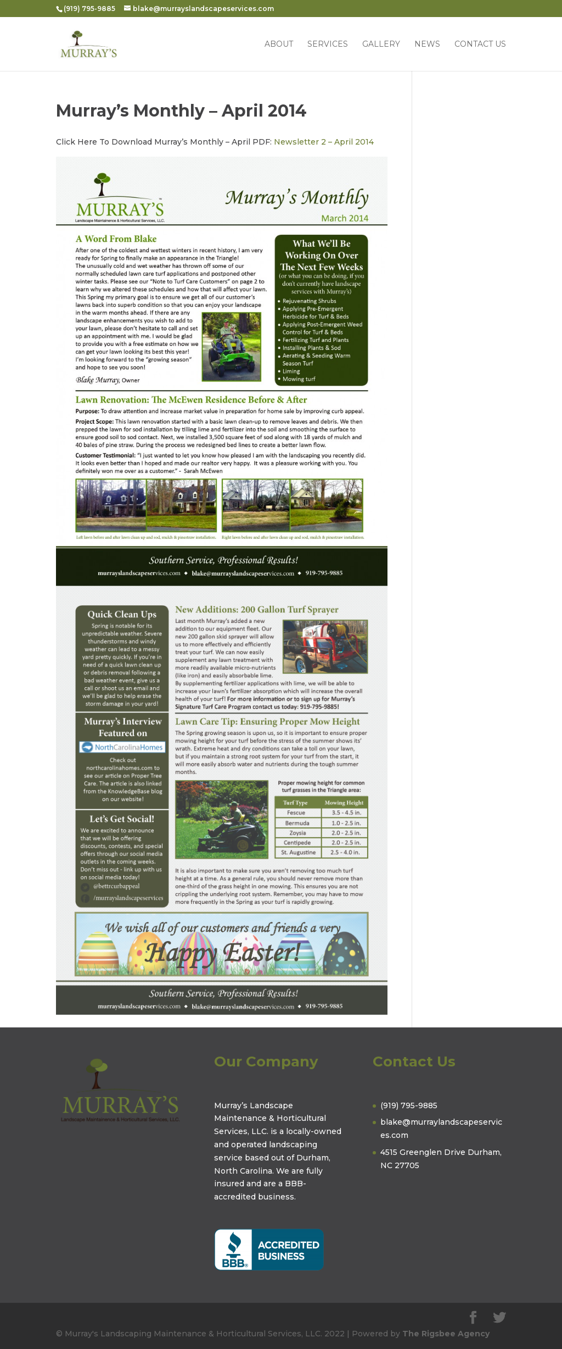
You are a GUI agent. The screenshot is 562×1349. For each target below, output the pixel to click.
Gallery (381, 44)
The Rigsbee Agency (446, 1334)
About (279, 44)
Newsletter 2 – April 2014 (324, 142)
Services (327, 44)
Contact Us (480, 44)
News (427, 44)
